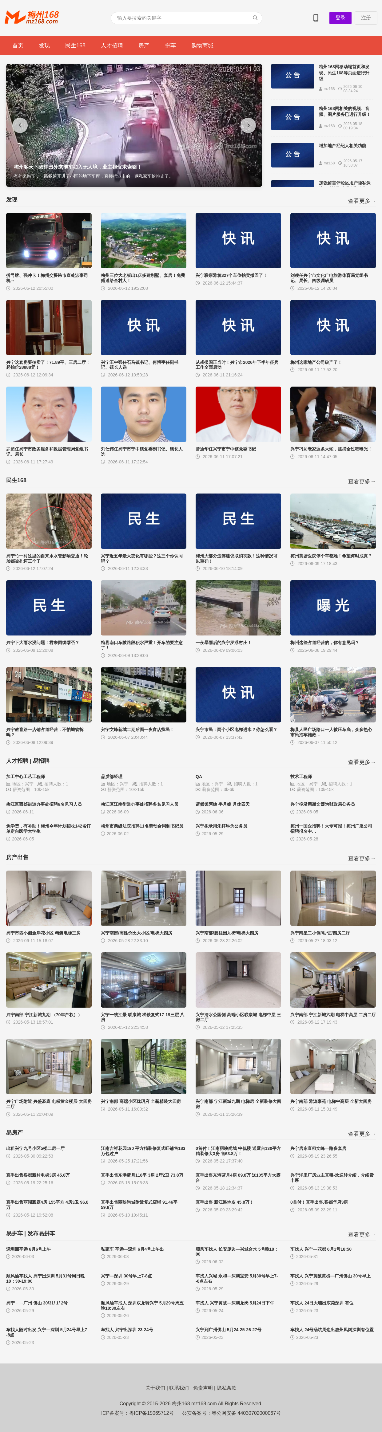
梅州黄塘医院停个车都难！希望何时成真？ (331, 555)
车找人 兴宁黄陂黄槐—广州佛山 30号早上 (330, 1275)
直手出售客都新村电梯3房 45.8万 (38, 1175)
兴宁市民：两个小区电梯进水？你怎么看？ (236, 729)
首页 (17, 45)
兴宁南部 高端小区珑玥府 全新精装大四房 (141, 1101)
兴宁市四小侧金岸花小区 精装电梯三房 (43, 932)
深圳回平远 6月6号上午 (28, 1249)
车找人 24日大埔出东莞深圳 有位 (321, 1302)
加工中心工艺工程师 (25, 776)
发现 (44, 45)
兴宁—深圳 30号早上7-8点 (126, 1275)
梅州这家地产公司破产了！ (316, 362)
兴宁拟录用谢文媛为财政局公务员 (322, 804)
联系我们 (179, 1388)
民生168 (75, 45)
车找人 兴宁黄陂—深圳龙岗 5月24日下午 (235, 1302)
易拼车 (14, 1233)
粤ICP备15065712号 (151, 1413)
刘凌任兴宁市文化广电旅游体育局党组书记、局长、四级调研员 (329, 278)
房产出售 (17, 857)
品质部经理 (111, 776)
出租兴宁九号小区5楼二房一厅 (35, 1148)
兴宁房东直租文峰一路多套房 (318, 1148)
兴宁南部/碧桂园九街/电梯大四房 (227, 932)
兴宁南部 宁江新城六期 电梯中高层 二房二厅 (333, 1014)
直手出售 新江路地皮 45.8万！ (225, 1202)
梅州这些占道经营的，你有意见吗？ (324, 642)
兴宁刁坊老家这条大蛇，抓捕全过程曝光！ (331, 449)
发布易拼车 (41, 1233)
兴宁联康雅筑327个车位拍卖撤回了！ (231, 275)
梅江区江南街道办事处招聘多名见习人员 (139, 804)
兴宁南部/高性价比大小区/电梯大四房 (136, 932)
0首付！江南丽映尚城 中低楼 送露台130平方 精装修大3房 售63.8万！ (238, 1151)
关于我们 (155, 1388)
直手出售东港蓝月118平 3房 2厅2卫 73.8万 (142, 1175)
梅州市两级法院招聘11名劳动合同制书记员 (142, 826)
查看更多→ (362, 201)
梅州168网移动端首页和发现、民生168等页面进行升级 (344, 72)
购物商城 (202, 45)
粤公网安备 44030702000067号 (246, 1413)
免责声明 (203, 1388)
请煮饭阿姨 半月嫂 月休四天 (223, 804)
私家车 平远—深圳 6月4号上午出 (132, 1249)
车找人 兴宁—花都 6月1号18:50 (321, 1249)
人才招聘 (112, 45)
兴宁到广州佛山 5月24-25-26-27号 (228, 1329)
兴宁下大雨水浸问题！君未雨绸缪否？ (42, 642)
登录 (340, 17)
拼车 (170, 45)
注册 (366, 17)
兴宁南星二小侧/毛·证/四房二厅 (320, 932)
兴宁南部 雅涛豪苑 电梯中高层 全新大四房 (331, 1101)
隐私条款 (227, 1388)
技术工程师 (301, 776)
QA (199, 776)
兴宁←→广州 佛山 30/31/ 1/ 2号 (37, 1302)
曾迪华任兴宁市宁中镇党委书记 (226, 449)
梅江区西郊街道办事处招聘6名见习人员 (44, 804)
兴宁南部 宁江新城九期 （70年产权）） (44, 1014)
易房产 (14, 1133)
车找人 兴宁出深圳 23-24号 (127, 1329)
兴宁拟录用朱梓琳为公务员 (221, 826)
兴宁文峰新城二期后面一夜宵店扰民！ (137, 729)
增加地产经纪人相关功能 (342, 145)
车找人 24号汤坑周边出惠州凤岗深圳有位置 (332, 1329)
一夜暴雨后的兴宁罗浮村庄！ (224, 642)
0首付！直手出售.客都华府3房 (319, 1202)
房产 (143, 45)
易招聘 (41, 761)
